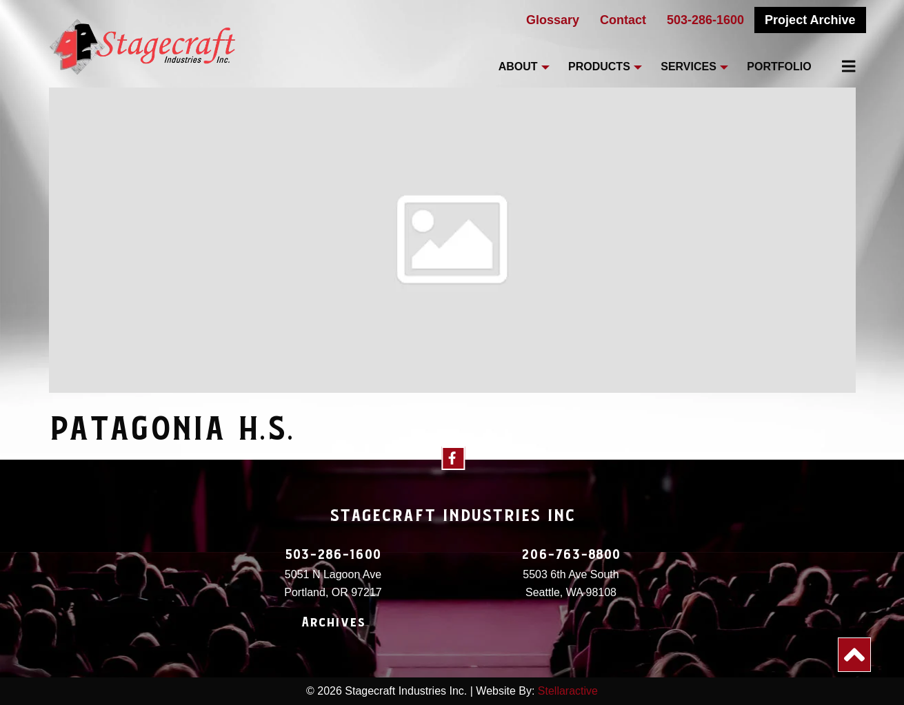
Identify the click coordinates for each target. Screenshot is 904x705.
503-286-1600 (705, 20)
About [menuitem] (518, 66)
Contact (623, 20)
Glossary (552, 20)
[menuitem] (841, 66)
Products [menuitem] (599, 66)
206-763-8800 (571, 555)
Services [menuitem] (688, 66)
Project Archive (810, 20)
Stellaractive (568, 691)
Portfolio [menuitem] (779, 66)
